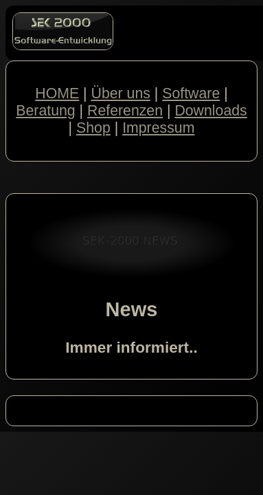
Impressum (158, 128)
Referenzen (125, 110)
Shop (93, 128)
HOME (57, 93)
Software (191, 93)
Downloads (210, 110)
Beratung (45, 110)
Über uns (120, 93)
